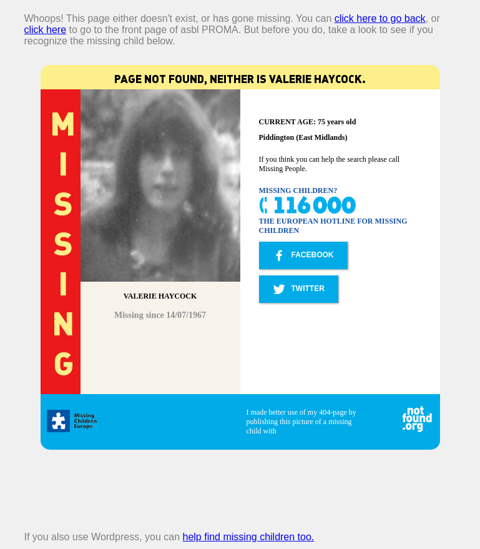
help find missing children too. (249, 537)
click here (45, 29)
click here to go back (380, 18)
